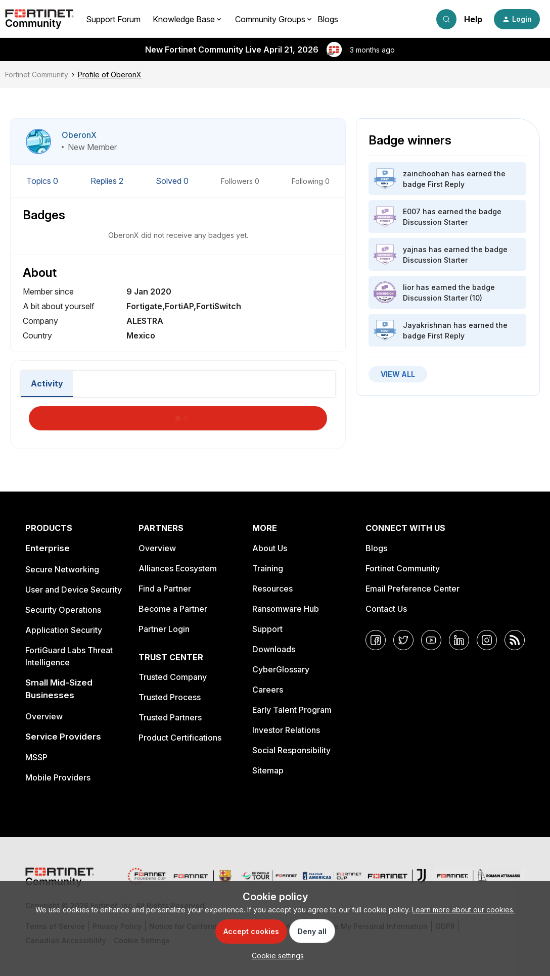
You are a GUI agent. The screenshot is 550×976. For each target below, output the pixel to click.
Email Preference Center (412, 588)
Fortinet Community (36, 74)
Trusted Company (173, 677)
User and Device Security (73, 589)
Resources (272, 588)
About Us (269, 548)
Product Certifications (180, 738)
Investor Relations (286, 730)
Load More (178, 415)
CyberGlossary (280, 669)
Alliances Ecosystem (178, 568)
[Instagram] (487, 640)
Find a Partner (165, 588)
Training (267, 568)
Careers (267, 690)
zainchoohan (426, 173)
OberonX (79, 135)
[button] (517, 19)
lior (408, 287)
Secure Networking (62, 569)
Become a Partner (173, 609)
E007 (412, 211)
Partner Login (164, 629)
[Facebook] (375, 640)
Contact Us (386, 609)
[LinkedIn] (459, 640)
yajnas (415, 249)
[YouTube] (431, 640)
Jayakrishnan (427, 325)
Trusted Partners (170, 717)
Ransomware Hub (285, 609)
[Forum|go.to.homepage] (39, 19)
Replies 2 (107, 181)
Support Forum (113, 19)
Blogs (327, 19)
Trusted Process (170, 697)
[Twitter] (403, 640)
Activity (47, 383)
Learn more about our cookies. (463, 909)
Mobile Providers (57, 777)
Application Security (63, 630)
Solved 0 (173, 181)
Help (473, 19)
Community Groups (270, 19)
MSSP (36, 757)
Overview (44, 716)
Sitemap (268, 770)
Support (267, 629)
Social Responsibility (291, 750)
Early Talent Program (292, 710)
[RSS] (515, 640)
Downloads (273, 649)
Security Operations (63, 610)
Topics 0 (43, 181)
